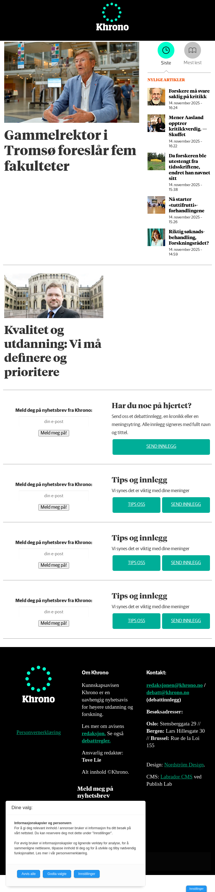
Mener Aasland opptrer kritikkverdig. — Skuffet (188, 126)
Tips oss (136, 504)
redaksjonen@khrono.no (174, 685)
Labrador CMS (176, 777)
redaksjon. (94, 733)
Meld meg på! (54, 433)
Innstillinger (196, 888)
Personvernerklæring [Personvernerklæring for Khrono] (39, 732)
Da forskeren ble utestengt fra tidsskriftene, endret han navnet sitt (189, 167)
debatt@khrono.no (167, 692)
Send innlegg (161, 446)
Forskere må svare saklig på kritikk (189, 93)
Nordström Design (184, 765)
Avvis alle (29, 874)
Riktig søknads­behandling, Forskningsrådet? (189, 237)
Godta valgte (56, 874)
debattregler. (96, 741)
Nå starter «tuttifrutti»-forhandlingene (186, 205)
